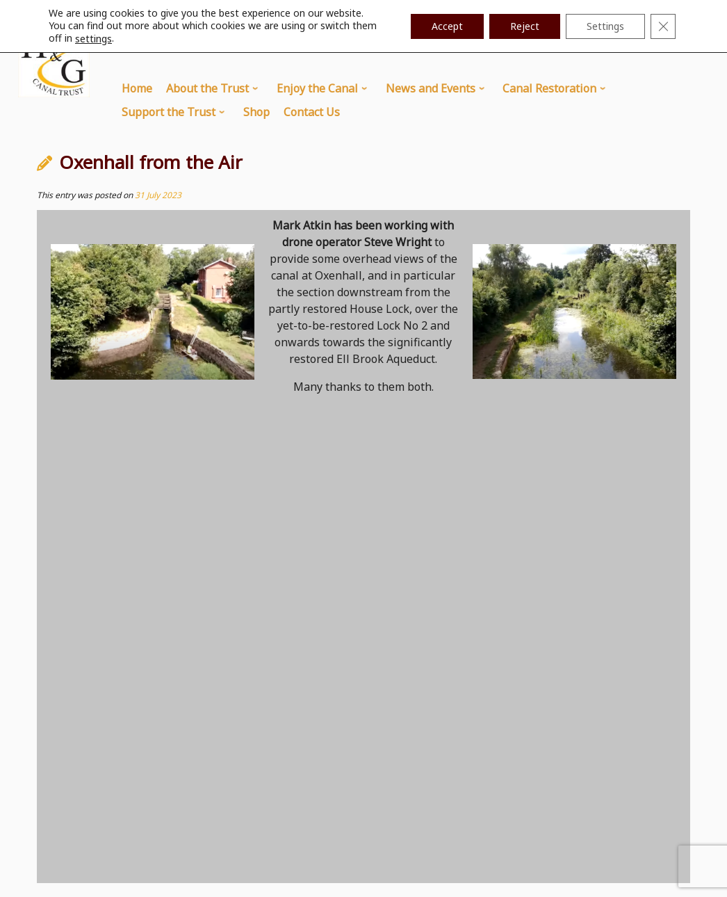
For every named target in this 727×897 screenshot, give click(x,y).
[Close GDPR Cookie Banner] (663, 26)
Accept (447, 26)
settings (93, 39)
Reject (524, 26)
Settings (605, 26)
